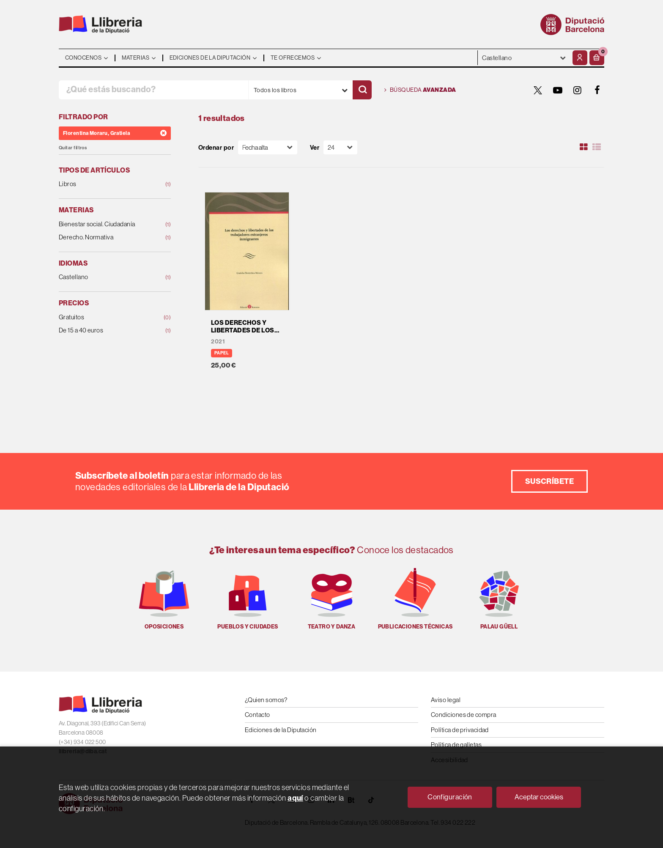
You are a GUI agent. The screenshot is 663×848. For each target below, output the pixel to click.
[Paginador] (340, 147)
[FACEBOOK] (597, 90)
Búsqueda (420, 90)
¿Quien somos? (266, 700)
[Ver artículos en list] (596, 147)
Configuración (449, 797)
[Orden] (267, 147)
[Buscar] (362, 89)
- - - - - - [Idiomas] (524, 58)
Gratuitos (105, 317)
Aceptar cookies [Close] (539, 797)
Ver (314, 147)
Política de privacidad (460, 730)
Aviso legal (445, 700)
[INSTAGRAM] (577, 90)
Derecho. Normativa (105, 237)
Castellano (105, 277)
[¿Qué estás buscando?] (153, 89)
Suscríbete (549, 481)
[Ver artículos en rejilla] (584, 147)
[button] (596, 57)
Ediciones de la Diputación (281, 730)
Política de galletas (456, 745)
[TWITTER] (538, 90)
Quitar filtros (73, 147)
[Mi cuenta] (580, 57)
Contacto (257, 715)
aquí (295, 798)
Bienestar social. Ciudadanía (105, 224)
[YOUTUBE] (557, 90)
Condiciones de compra (463, 715)
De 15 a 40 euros (105, 330)
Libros (105, 184)
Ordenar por (216, 147)
